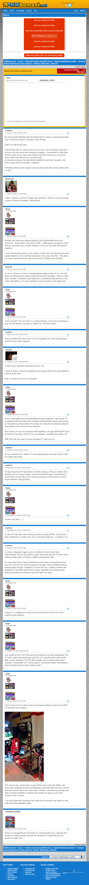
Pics (35, 11)
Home (5, 11)
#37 (68, 530)
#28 (68, 236)
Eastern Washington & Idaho (65, 61)
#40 (68, 651)
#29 (68, 269)
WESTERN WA (30, 869)
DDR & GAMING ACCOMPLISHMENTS (53, 873)
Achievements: (9, 227)
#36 (68, 515)
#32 (68, 362)
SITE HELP (11, 879)
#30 (68, 317)
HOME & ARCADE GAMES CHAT (52, 869)
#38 (68, 548)
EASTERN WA (30, 870)
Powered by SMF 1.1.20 (67, 872)
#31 (68, 334)
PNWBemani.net (10, 61)
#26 (68, 133)
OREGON (28, 872)
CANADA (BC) (30, 874)
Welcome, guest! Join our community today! (44, 55)
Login (76, 11)
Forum (12, 11)
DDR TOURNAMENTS (53, 875)
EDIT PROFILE (13, 877)
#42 (68, 829)
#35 (68, 467)
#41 (68, 701)
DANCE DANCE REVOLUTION (13, 869)
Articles (29, 11)
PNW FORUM (12, 872)
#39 (68, 608)
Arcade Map (20, 11)
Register (83, 11)
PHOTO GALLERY (11, 874)
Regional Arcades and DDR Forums (38, 61)
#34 (68, 450)
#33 (68, 414)
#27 (68, 194)
